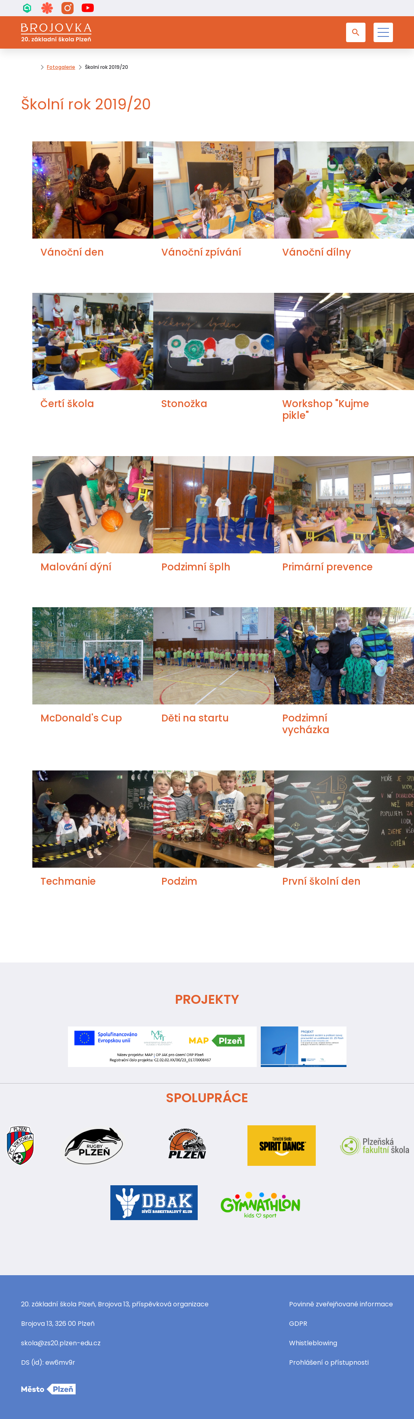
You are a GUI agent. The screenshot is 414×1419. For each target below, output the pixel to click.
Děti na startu (195, 718)
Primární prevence (327, 567)
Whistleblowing (313, 1343)
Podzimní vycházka (306, 723)
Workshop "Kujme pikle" (325, 409)
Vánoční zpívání (201, 252)
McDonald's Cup (81, 718)
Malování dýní (76, 567)
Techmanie (68, 881)
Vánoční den (72, 252)
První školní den (321, 881)
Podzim (179, 881)
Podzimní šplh (195, 567)
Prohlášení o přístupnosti (329, 1362)
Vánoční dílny (316, 252)
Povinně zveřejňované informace (341, 1304)
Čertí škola (67, 403)
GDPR (298, 1323)
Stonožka (184, 403)
